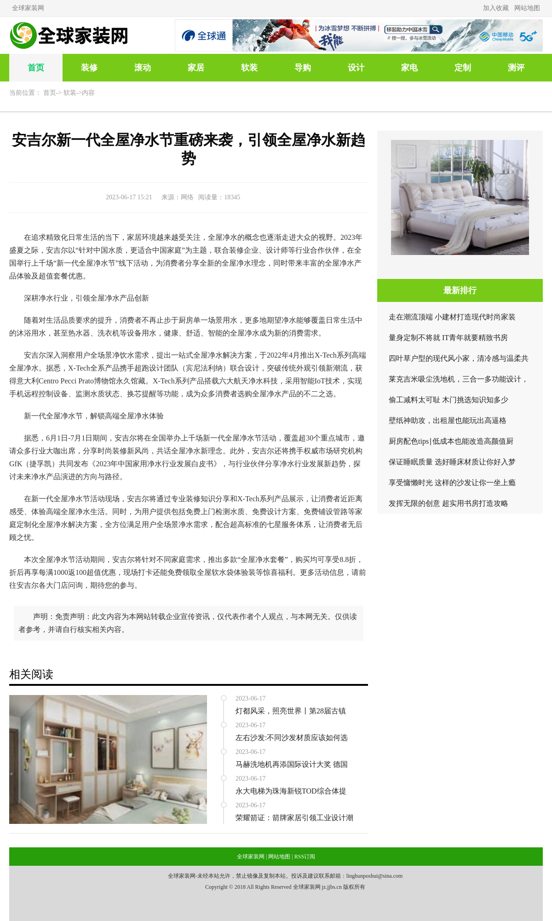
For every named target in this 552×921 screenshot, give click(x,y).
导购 (302, 67)
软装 (249, 67)
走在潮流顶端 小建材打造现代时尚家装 (452, 317)
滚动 (142, 67)
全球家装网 (28, 8)
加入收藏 (496, 8)
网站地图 (527, 8)
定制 (462, 67)
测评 (516, 67)
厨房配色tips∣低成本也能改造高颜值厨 (451, 441)
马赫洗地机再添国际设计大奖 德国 (292, 764)
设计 (356, 67)
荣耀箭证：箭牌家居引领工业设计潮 (294, 818)
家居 (196, 67)
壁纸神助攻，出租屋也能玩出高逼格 (447, 420)
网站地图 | (280, 856)
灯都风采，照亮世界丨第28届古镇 (291, 711)
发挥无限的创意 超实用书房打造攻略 (448, 503)
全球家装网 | (252, 856)
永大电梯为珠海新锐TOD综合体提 (291, 791)
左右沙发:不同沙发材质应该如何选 (292, 737)
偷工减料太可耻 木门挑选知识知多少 (448, 400)
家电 (409, 67)
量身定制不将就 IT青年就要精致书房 (448, 338)
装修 (89, 67)
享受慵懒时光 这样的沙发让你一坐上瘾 (452, 483)
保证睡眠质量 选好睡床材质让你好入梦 (452, 462)
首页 (36, 67)
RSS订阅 (304, 856)
